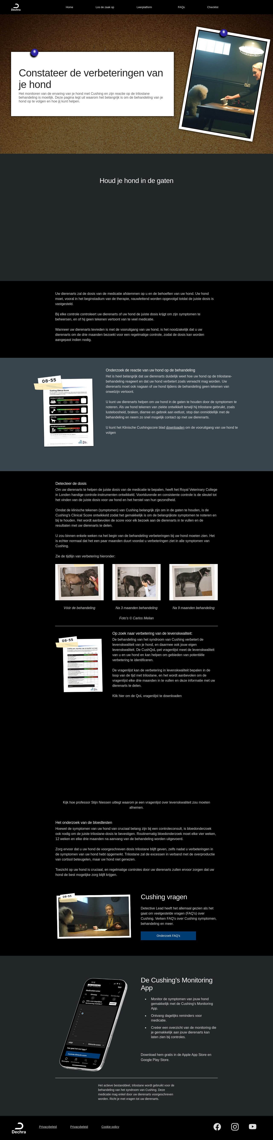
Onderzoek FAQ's (168, 935)
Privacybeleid (48, 1126)
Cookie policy (110, 1126)
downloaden (175, 427)
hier (122, 696)
